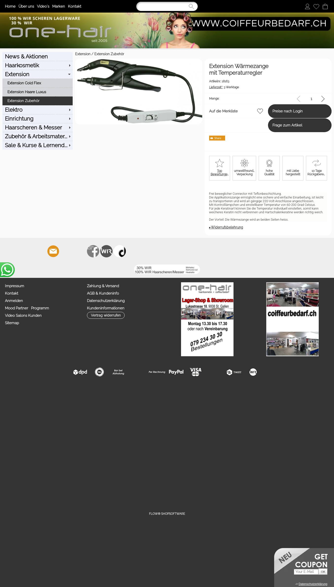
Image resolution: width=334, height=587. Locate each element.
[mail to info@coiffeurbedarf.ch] (53, 251)
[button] (23, 251)
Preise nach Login (269, 111)
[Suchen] (167, 6)
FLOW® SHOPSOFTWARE (167, 514)
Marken (58, 6)
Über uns (26, 6)
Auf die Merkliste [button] (187, 111)
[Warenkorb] (325, 6)
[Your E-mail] (306, 572)
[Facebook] (66, 251)
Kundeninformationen (105, 308)
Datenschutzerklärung (106, 301)
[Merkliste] (316, 6)
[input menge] (311, 98)
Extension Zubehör (36, 54)
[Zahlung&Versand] (106, 251)
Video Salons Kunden (23, 315)
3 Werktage (187, 87)
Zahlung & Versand (103, 286)
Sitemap (12, 323)
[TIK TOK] (120, 251)
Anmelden (14, 301)
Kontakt (74, 6)
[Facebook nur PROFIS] (93, 251)
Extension (10, 54)
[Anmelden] (307, 6)
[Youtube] (80, 251)
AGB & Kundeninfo (103, 293)
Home (10, 6)
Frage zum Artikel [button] (269, 125)
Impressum (14, 286)
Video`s (43, 6)
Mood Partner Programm (27, 308)
